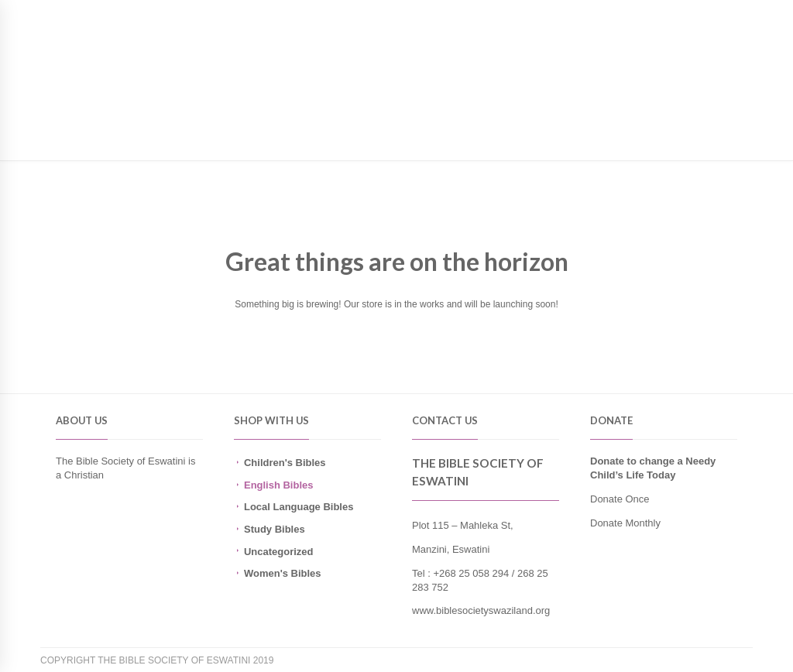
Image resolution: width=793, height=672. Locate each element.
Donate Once (620, 499)
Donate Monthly (625, 523)
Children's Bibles (285, 462)
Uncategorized (278, 551)
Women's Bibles (282, 573)
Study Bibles (274, 529)
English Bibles (278, 485)
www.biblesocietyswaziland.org (481, 610)
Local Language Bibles (298, 507)
